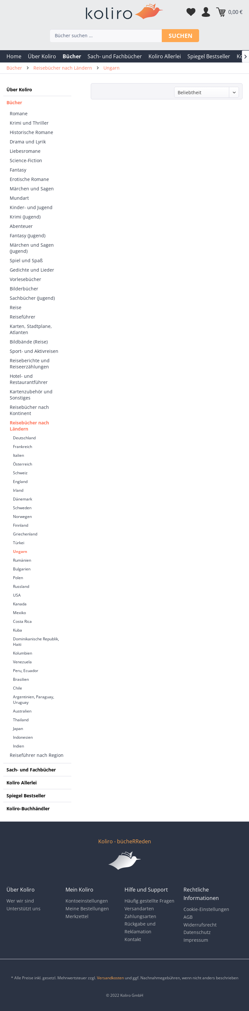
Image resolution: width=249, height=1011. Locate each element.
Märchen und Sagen (32, 188)
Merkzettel (77, 916)
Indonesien (23, 737)
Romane (19, 113)
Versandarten (139, 908)
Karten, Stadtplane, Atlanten (31, 329)
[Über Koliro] (42, 56)
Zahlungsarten (140, 916)
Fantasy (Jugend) (27, 235)
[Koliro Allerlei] (164, 56)
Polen (18, 577)
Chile (17, 688)
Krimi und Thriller (29, 123)
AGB (188, 917)
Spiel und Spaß (26, 260)
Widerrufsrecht (200, 925)
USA (17, 595)
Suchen (181, 35)
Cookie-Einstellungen (206, 909)
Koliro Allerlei (21, 783)
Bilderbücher (24, 289)
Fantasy (18, 170)
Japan (18, 728)
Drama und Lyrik (28, 142)
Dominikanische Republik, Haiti (36, 641)
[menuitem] (14, 56)
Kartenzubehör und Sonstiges (31, 394)
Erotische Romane (29, 179)
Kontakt (132, 939)
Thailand (21, 720)
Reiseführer (22, 317)
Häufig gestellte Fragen (149, 901)
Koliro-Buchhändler (28, 808)
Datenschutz (197, 932)
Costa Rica (22, 621)
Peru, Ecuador (25, 670)
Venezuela (22, 662)
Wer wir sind (20, 901)
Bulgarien (21, 569)
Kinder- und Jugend (31, 207)
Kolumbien (22, 653)
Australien (22, 711)
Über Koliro (19, 89)
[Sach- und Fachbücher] (114, 56)
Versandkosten (110, 978)
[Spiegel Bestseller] (208, 56)
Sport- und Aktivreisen (34, 351)
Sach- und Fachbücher (31, 770)
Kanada (20, 604)
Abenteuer (21, 226)
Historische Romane (31, 132)
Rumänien (22, 560)
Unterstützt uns (23, 908)
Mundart (19, 198)
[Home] (14, 56)
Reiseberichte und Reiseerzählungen (30, 363)
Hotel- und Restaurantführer (29, 379)
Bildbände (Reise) (29, 342)
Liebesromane (25, 151)
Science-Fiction (26, 160)
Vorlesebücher (25, 279)
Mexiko (19, 612)
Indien (18, 746)
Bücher (14, 102)
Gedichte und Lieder (32, 270)
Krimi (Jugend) (25, 217)
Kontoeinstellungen (86, 901)
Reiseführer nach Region (37, 755)
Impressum (196, 940)
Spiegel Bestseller (25, 795)
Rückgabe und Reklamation (140, 928)
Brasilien (21, 679)
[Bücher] (71, 56)
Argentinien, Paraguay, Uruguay (33, 699)
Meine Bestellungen (87, 908)
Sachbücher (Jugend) (32, 298)
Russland (21, 586)
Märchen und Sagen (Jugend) (32, 248)
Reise (15, 307)
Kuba (17, 630)
